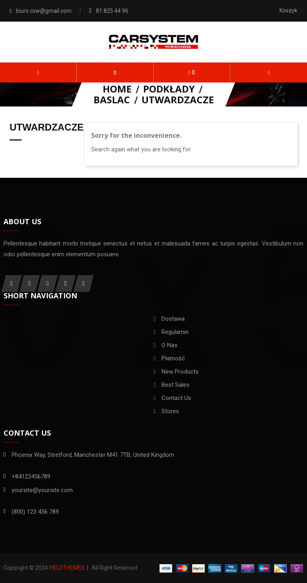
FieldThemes (67, 568)
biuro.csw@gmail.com (44, 11)
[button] (115, 72)
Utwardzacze (47, 128)
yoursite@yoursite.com (42, 490)
